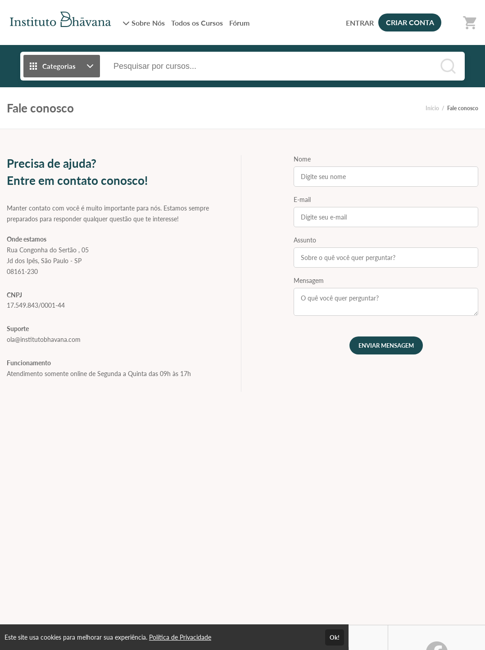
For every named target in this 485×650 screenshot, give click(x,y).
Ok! (335, 637)
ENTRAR (360, 22)
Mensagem (309, 280)
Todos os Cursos (197, 22)
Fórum (239, 22)
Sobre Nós (143, 22)
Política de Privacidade (180, 637)
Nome (302, 159)
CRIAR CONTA (410, 22)
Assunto (305, 240)
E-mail (302, 199)
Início (432, 108)
